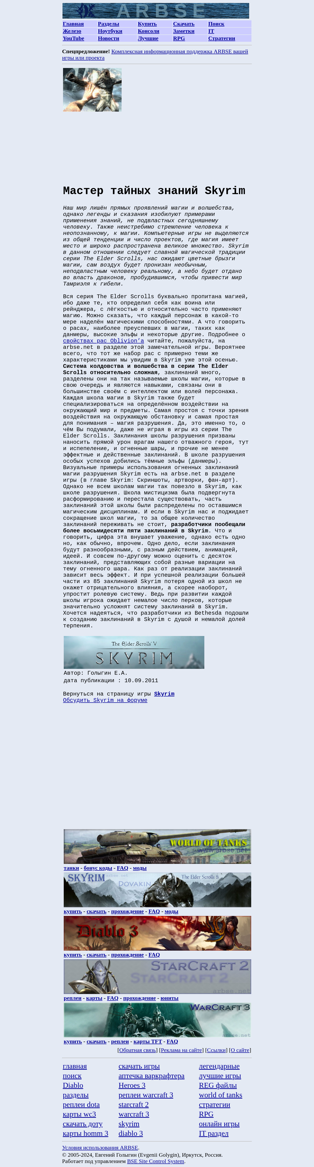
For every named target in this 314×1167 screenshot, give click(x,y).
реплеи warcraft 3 (146, 1095)
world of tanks (220, 1095)
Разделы (108, 24)
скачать (97, 911)
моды (140, 868)
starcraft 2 (134, 1104)
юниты (170, 998)
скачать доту (83, 1123)
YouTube (73, 38)
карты (94, 998)
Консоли (148, 31)
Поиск (216, 24)
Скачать (183, 24)
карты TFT (148, 1041)
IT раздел (213, 1133)
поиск (72, 1075)
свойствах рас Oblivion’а (103, 341)
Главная (73, 24)
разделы (76, 1095)
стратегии (214, 1104)
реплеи (73, 998)
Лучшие (148, 38)
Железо (72, 31)
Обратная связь (137, 1050)
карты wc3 (79, 1114)
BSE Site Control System (155, 1161)
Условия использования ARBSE (100, 1147)
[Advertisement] (157, 144)
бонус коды (98, 868)
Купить (147, 24)
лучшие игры (220, 1075)
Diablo (73, 1085)
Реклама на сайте (181, 1050)
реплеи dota (81, 1104)
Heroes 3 (132, 1085)
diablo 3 (131, 1133)
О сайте (240, 1050)
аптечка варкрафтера (151, 1075)
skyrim (129, 1123)
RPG (179, 38)
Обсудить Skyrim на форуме (105, 700)
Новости (108, 38)
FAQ (122, 868)
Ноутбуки (110, 31)
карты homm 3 (85, 1133)
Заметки (183, 31)
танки (71, 868)
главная (75, 1066)
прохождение (127, 911)
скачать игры (139, 1066)
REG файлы (218, 1085)
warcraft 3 (134, 1114)
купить (73, 911)
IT (211, 31)
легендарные (219, 1066)
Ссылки (216, 1050)
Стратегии (221, 38)
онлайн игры (219, 1123)
